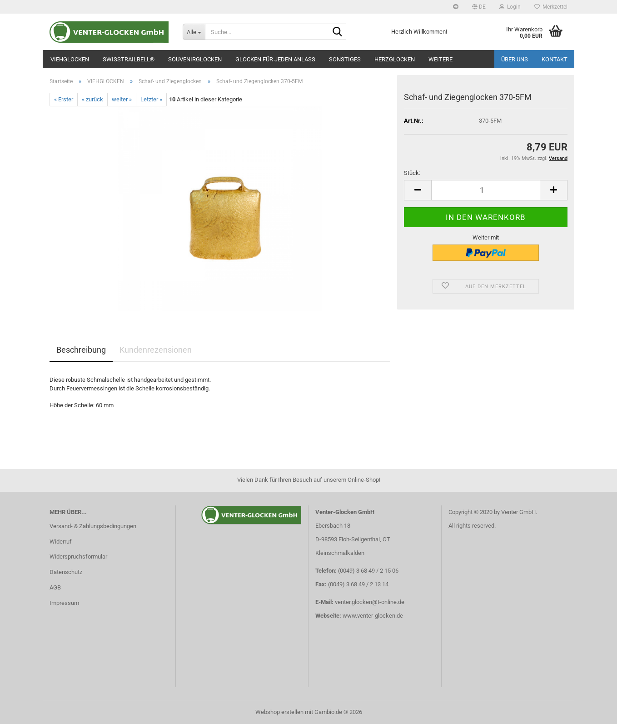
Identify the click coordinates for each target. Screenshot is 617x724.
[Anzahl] (485, 190)
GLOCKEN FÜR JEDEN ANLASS (275, 59)
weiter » (122, 99)
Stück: (412, 173)
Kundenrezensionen (155, 350)
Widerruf (61, 541)
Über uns (514, 59)
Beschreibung (81, 350)
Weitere (440, 59)
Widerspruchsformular (78, 556)
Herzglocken (394, 59)
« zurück (92, 99)
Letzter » (151, 99)
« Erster (63, 99)
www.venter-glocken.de (373, 615)
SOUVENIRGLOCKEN (195, 59)
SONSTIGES (345, 59)
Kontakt (554, 59)
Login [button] (510, 7)
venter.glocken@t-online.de (369, 602)
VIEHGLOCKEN (69, 59)
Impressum (64, 602)
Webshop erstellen (279, 712)
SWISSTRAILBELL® (128, 59)
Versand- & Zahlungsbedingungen (93, 526)
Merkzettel (550, 7)
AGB (55, 587)
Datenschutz (66, 572)
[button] (479, 7)
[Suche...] (194, 32)
